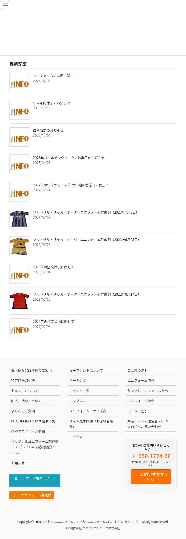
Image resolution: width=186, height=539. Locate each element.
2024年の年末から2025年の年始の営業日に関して (71, 184)
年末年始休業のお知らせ (51, 103)
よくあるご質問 (23, 410)
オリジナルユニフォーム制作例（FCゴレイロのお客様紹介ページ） (35, 447)
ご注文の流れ (137, 370)
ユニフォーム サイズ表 (87, 410)
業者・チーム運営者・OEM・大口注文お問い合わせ (149, 424)
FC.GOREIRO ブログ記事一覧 (33, 421)
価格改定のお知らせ (48, 130)
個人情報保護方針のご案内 (31, 370)
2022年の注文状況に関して (53, 321)
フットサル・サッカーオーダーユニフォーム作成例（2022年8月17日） (87, 294)
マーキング (77, 380)
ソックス (76, 436)
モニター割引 (137, 410)
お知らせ (18, 462)
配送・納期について (26, 400)
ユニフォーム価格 (141, 380)
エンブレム (77, 400)
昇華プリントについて (86, 370)
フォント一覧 (79, 390)
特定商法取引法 (23, 380)
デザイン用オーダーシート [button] (35, 480)
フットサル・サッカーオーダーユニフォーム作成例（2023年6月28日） (87, 239)
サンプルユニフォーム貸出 (147, 390)
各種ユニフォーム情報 (28, 431)
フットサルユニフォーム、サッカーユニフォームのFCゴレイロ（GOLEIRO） (91, 521)
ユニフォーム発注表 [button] (31, 495)
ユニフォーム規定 (141, 400)
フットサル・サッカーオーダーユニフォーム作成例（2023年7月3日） (86, 212)
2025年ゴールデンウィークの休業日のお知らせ (69, 157)
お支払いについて (24, 390)
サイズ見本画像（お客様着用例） (91, 424)
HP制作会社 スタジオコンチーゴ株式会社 (93, 528)
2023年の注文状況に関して (53, 266)
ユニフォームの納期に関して (55, 75)
